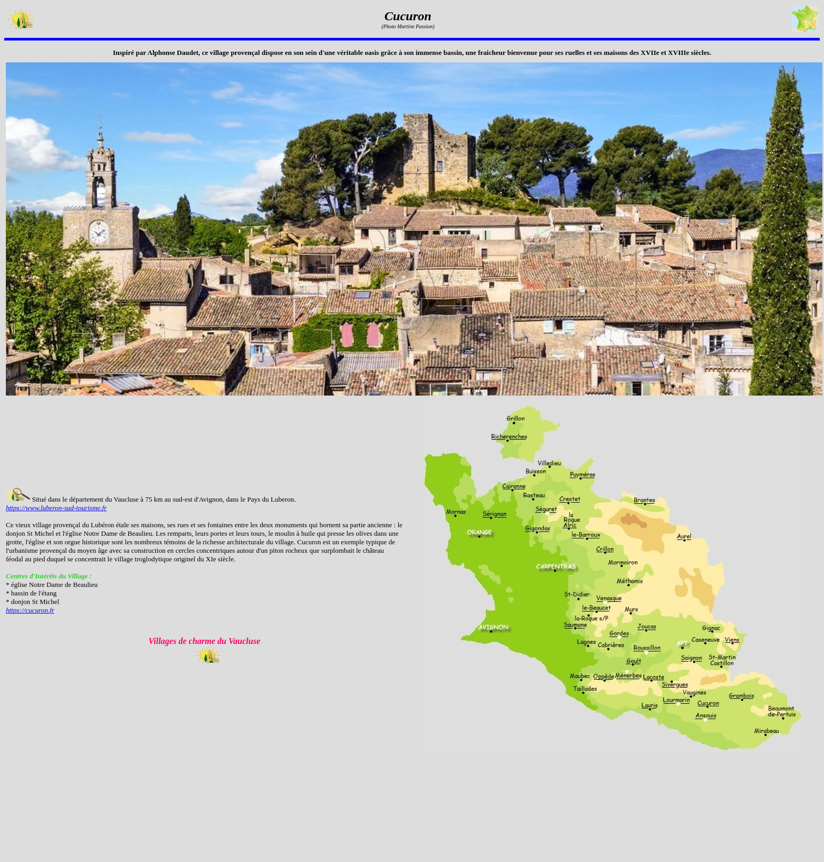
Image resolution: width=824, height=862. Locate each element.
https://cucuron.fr (30, 610)
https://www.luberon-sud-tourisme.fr (56, 508)
